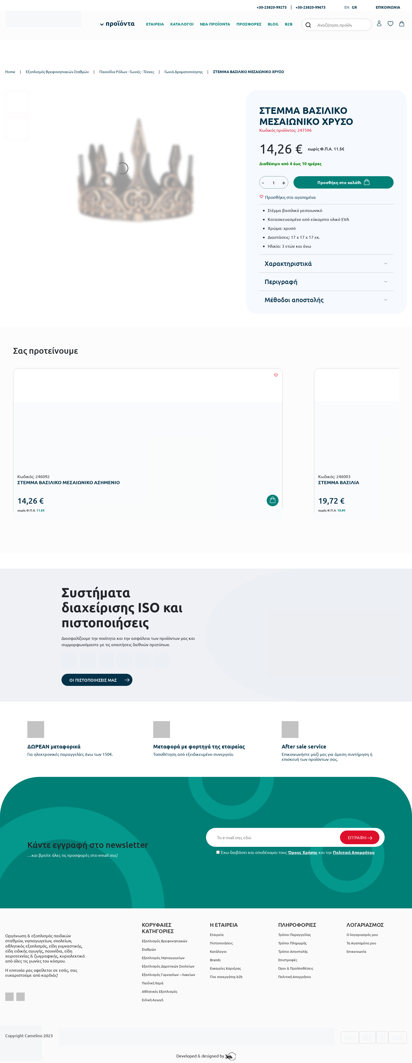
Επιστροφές (287, 960)
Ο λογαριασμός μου (362, 934)
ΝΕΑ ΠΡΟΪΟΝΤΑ (215, 24)
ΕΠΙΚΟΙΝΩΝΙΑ (388, 7)
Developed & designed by (206, 1056)
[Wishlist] (290, 197)
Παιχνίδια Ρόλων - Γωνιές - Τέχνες (126, 71)
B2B (288, 24)
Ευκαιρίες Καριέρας (225, 968)
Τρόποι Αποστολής (293, 951)
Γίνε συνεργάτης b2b (226, 976)
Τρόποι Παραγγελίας (294, 934)
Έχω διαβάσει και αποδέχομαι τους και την (295, 852)
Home (10, 71)
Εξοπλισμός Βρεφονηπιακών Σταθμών (57, 71)
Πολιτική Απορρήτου (353, 852)
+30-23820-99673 (311, 7)
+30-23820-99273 (272, 7)
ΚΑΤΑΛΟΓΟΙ (182, 24)
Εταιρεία (217, 934)
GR (354, 7)
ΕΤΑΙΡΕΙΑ (155, 24)
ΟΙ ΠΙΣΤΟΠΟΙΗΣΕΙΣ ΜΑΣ (93, 680)
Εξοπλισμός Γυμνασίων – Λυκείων (168, 974)
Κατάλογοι (218, 951)
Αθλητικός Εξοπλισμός (159, 991)
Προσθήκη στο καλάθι (339, 182)
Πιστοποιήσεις (221, 943)
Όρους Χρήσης (302, 852)
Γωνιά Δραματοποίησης (183, 71)
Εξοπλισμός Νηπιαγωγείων (163, 957)
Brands (215, 960)
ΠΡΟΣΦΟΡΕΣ (248, 24)
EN (346, 7)
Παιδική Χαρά (152, 983)
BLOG (273, 24)
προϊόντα (120, 23)
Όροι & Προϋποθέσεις (295, 968)
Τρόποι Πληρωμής (292, 943)
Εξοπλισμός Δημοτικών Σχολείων (168, 966)
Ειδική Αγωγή (152, 1000)
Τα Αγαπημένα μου (361, 943)
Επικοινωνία (356, 951)
